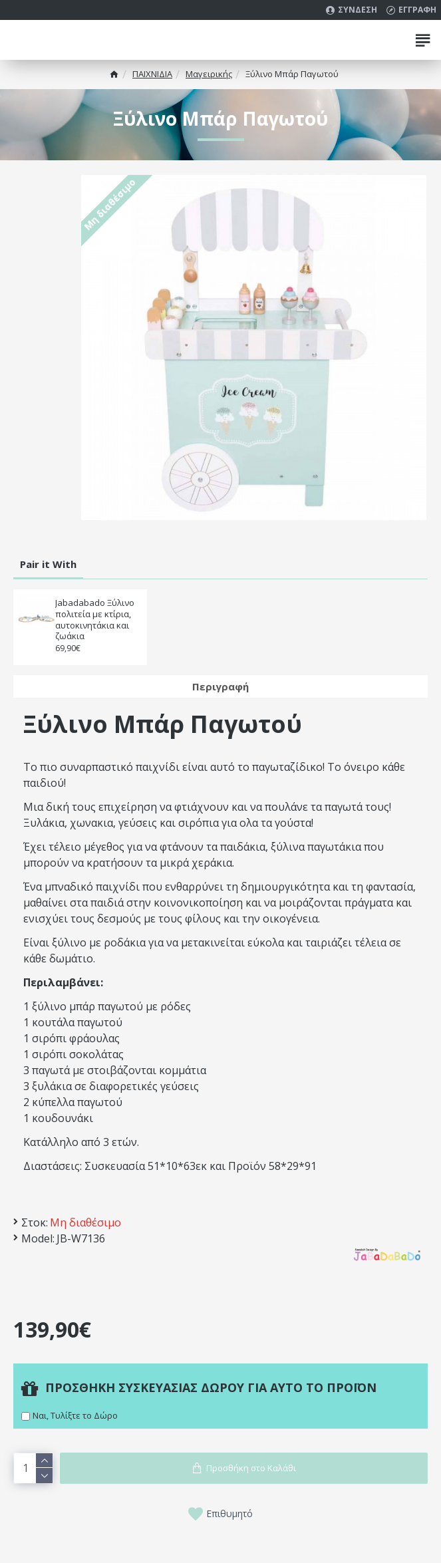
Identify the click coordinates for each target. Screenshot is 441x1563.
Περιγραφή (220, 686)
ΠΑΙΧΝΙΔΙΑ (152, 74)
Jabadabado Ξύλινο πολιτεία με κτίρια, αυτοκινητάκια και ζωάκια (94, 619)
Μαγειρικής (209, 74)
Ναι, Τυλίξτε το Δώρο (75, 1415)
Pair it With (48, 564)
